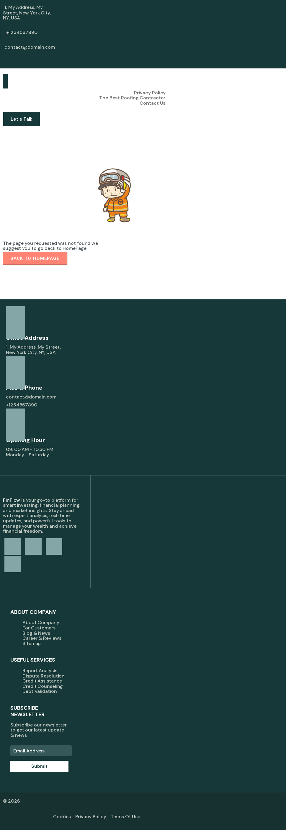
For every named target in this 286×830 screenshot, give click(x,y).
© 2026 (11, 801)
